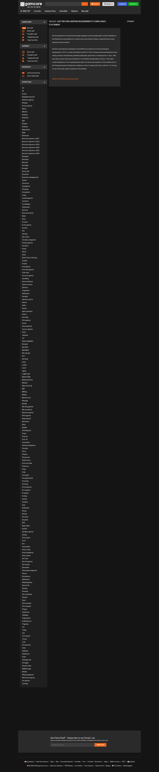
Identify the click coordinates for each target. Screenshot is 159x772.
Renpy (24, 511)
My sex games (27, 409)
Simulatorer (26, 576)
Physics (24, 454)
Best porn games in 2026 (30, 153)
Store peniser (26, 603)
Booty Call (25, 171)
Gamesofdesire (27, 281)
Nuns (24, 424)
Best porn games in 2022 (30, 141)
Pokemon (25, 466)
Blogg (108, 765)
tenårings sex (26, 621)
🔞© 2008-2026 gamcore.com (37, 765)
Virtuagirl (25, 663)
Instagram (128, 765)
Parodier (25, 448)
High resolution (27, 311)
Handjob (25, 296)
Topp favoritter (30, 40)
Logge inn (122, 4)
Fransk (24, 264)
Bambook (25, 135)
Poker (24, 469)
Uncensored (26, 645)
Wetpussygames (28, 675)
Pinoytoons (26, 457)
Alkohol (24, 112)
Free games (26, 267)
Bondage (25, 165)
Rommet (25, 517)
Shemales (25, 567)
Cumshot (25, 201)
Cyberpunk (26, 207)
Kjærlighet (25, 350)
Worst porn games (28, 678)
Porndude (25, 475)
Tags (52, 761)
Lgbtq (24, 371)
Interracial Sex (27, 326)
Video (24, 657)
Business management (30, 177)
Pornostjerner (27, 487)
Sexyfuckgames (27, 552)
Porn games (26, 490)
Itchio (24, 332)
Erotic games (26, 225)
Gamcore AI (99, 765)
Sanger (24, 535)
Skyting (24, 588)
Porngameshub (27, 478)
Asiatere (25, 127)
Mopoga (25, 401)
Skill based (25, 579)
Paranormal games (29, 445)
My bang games (27, 407)
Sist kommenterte (31, 73)
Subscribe (100, 745)
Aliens (24, 109)
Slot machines (27, 594)
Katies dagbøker (27, 341)
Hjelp (106, 761)
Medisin (24, 383)
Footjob (24, 261)
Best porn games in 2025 (30, 150)
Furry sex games (28, 275)
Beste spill (28, 31)
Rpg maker (26, 526)
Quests (24, 499)
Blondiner (25, 159)
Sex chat (25, 558)
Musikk (24, 404)
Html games (26, 320)
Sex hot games (27, 561)
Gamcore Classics (56, 765)
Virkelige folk (26, 660)
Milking (24, 392)
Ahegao (25, 103)
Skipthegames (27, 582)
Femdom (25, 246)
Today (24, 630)
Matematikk (26, 377)
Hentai (24, 308)
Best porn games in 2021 (30, 138)
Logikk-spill (26, 374)
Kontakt (77, 761)
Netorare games (27, 412)
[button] (108, 4)
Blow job (25, 162)
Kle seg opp (26, 353)
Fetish (24, 249)
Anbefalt (25, 118)
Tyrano (24, 639)
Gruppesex (26, 290)
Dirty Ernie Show (27, 213)
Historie (74, 11)
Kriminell (25, 359)
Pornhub (25, 484)
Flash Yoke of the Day (29, 258)
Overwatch (26, 442)
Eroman (25, 222)
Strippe (24, 609)
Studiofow (25, 612)
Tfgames (25, 624)
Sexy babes (26, 547)
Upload (95, 4)
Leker (24, 362)
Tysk (23, 642)
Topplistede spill (30, 37)
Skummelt (25, 585)
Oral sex (25, 436)
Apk (23, 121)
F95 (23, 231)
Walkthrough (26, 669)
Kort (23, 356)
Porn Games (89, 765)
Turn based (26, 636)
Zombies (25, 684)
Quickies (25, 502)
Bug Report (29, 761)
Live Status (78, 765)
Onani (24, 433)
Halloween (25, 293)
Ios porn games (27, 329)
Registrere (133, 4)
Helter (24, 305)
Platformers (26, 460)
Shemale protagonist (29, 570)
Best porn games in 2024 (30, 147)
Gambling (25, 278)
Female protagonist (29, 240)
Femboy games (27, 243)
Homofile (25, 317)
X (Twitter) (116, 765)
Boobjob (25, 168)
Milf (23, 389)
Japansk (25, 335)
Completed (26, 192)
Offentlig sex (26, 430)
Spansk (24, 597)
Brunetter (25, 174)
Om (84, 761)
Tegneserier (26, 618)
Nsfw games (26, 415)
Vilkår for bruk (114, 761)
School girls (26, 538)
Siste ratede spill (30, 76)
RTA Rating (68, 765)
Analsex (25, 115)
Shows (24, 573)
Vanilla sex (25, 654)
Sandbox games (27, 532)
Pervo (24, 451)
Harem (24, 302)
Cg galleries (26, 186)
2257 (123, 761)
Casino (24, 180)
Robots (24, 514)
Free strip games (28, 269)
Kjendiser (25, 347)
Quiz (23, 505)
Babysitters (26, 130)
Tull (23, 633)
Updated (25, 651)
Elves (24, 219)
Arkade (24, 124)
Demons (25, 210)
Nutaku (24, 427)
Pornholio (25, 481)
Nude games (26, 418)
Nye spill (84, 11)
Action (24, 94)
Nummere (25, 421)
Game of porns (27, 284)
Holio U (24, 314)
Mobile (24, 395)
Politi (24, 472)
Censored (25, 183)
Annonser (98, 761)
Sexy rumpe (26, 549)
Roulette (25, 520)
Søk (57, 761)
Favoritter (63, 11)
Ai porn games (27, 106)
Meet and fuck (27, 386)
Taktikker (25, 615)
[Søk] (63, 4)
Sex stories (26, 564)
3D (23, 91)
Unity (24, 648)
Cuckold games (27, 198)
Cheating (25, 189)
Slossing (25, 591)
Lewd (24, 368)
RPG (23, 523)
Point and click (27, 463)
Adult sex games (28, 100)
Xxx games (26, 681)
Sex (23, 544)
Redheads (25, 508)
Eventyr (24, 228)
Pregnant (25, 493)
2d (23, 88)
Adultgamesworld (28, 97)
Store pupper (26, 606)
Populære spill (29, 34)
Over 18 (24, 439)
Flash (24, 255)
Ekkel (24, 216)
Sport (24, 600)
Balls (23, 132)
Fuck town (25, 272)
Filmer (24, 252)
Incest (24, 323)
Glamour (25, 287)
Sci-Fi (24, 541)
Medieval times (27, 380)
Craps (24, 195)
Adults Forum (56, 79)
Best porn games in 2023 (30, 144)
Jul (23, 338)
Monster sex (26, 398)
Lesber (24, 365)
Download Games (67, 761)
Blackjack (25, 156)
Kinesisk (25, 344)
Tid (23, 627)
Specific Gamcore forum (70, 79)
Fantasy (25, 234)
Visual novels (26, 666)
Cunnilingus (26, 204)
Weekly (24, 672)
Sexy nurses (26, 555)
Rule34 (24, 529)
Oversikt (90, 761)
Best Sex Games (42, 761)
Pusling (24, 496)
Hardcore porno (27, 299)
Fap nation (25, 237)
